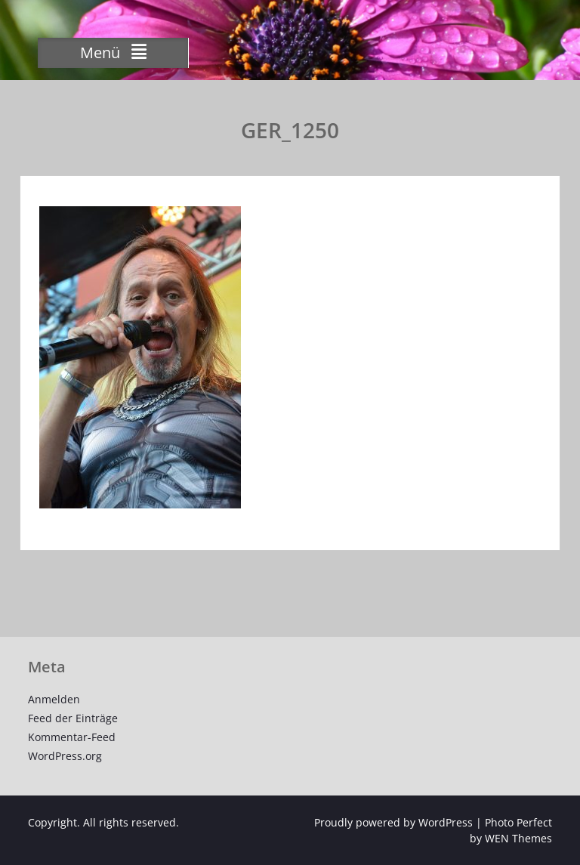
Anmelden (54, 699)
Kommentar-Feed (72, 737)
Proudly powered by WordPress (393, 822)
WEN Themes (518, 838)
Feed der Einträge (73, 718)
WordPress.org (65, 756)
